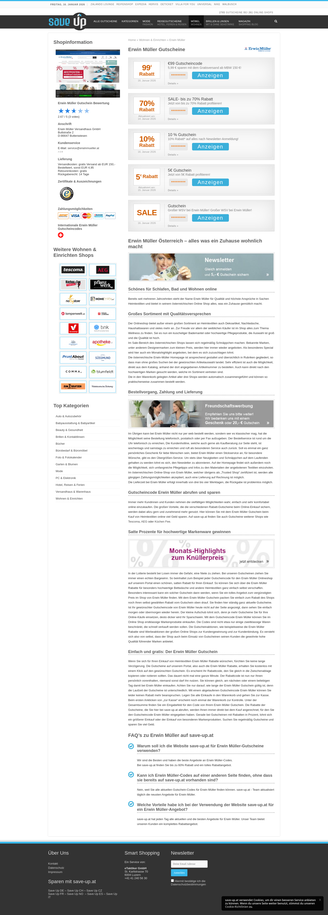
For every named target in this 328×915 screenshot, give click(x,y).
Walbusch (229, 4)
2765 (222, 12)
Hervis (153, 4)
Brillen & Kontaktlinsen (70, 436)
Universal (204, 4)
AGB (60, 152)
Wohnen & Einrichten (152, 40)
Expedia (140, 4)
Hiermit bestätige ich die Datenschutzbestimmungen (188, 882)
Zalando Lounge (102, 4)
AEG (144, 521)
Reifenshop (124, 4)
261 (251, 12)
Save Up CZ (94, 890)
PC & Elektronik (66, 478)
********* (178, 75)
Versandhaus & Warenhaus (73, 491)
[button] (320, 899)
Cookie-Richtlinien (236, 907)
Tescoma (134, 521)
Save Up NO (76, 894)
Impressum (55, 872)
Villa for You (185, 4)
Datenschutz (56, 867)
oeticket (167, 4)
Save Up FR (56, 894)
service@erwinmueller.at (83, 148)
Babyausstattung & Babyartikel (75, 423)
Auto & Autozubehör (68, 416)
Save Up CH (75, 890)
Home (132, 40)
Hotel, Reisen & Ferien (70, 484)
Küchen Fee (162, 521)
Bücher (60, 443)
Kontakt (53, 863)
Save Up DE (56, 890)
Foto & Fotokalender (69, 457)
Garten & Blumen (67, 464)
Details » (173, 83)
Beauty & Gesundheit (69, 430)
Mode (59, 471)
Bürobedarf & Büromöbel (71, 450)
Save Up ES (95, 894)
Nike (217, 4)
